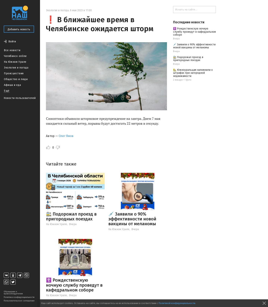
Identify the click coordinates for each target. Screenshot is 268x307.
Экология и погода (16, 67)
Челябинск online (15, 56)
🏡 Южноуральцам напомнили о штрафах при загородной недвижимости (193, 73)
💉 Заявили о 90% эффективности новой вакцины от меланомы (132, 219)
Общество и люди (16, 79)
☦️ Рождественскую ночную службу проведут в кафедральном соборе (74, 285)
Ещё (6, 90)
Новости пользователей (20, 98)
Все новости (12, 50)
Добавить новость (19, 29)
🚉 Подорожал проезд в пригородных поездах (71, 216)
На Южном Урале (15, 61)
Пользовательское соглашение (19, 301)
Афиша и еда (12, 85)
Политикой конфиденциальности (176, 303)
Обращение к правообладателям (13, 293)
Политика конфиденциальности (19, 297)
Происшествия (14, 73)
